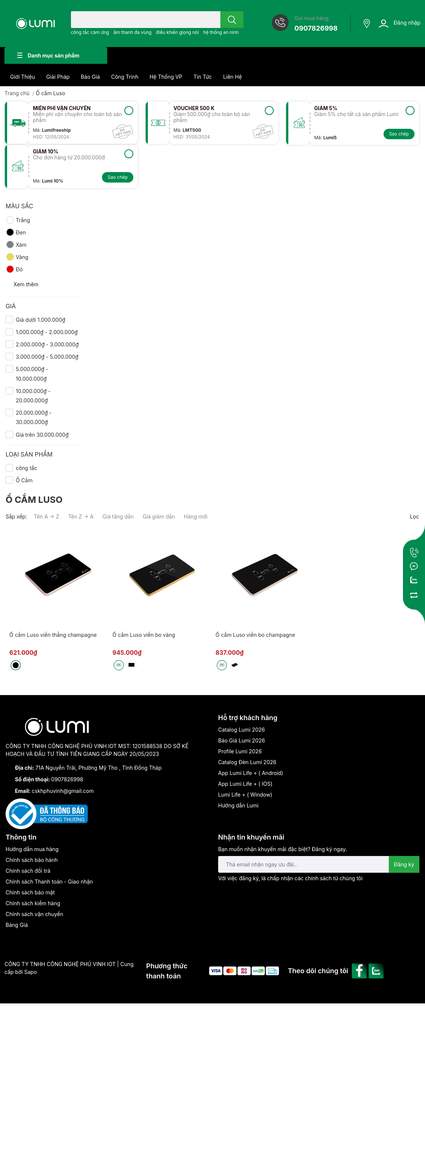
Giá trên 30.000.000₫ (42, 435)
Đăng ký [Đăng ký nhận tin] (404, 864)
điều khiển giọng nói (177, 32)
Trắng (18, 219)
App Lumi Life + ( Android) (250, 773)
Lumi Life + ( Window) (245, 794)
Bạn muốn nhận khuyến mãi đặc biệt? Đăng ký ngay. (282, 849)
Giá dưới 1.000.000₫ (40, 320)
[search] (231, 19)
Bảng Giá (17, 925)
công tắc (26, 468)
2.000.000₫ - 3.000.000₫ (47, 344)
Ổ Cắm (24, 480)
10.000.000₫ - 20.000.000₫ (33, 396)
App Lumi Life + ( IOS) (245, 784)
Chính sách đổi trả (28, 871)
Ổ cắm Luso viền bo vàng (143, 635)
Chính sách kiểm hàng (33, 903)
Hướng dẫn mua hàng (32, 849)
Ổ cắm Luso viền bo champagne (255, 635)
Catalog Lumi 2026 (241, 729)
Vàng (17, 256)
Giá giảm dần (159, 516)
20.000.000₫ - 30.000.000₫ (34, 417)
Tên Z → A (80, 516)
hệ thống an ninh (221, 32)
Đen (16, 232)
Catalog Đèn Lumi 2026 (247, 762)
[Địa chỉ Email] (318, 864)
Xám (16, 244)
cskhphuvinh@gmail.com (63, 791)
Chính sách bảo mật (30, 892)
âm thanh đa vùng (133, 32)
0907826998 (316, 28)
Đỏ (14, 269)
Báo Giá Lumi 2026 (241, 740)
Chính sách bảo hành (32, 860)
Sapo (30, 972)
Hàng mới (195, 516)
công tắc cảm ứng (90, 32)
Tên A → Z (46, 516)
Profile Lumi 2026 (240, 751)
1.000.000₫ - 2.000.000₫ (47, 332)
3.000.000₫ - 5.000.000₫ (47, 357)
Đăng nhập (407, 22)
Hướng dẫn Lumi (238, 805)
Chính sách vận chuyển (34, 914)
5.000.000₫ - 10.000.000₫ (32, 374)
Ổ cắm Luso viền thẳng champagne (53, 635)
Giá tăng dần (118, 516)
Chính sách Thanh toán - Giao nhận (49, 881)
